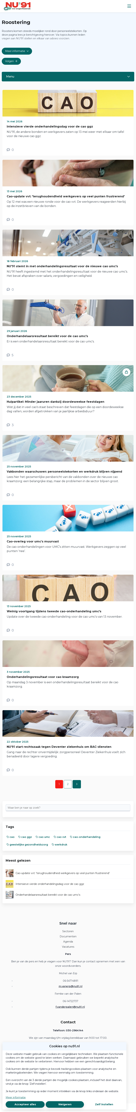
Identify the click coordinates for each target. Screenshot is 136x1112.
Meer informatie (16, 1097)
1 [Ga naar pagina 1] (59, 784)
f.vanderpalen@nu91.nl (70, 1006)
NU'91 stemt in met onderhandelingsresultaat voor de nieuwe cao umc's (62, 266)
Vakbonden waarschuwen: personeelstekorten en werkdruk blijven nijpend (64, 471)
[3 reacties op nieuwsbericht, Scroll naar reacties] (10, 425)
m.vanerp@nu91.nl (70, 986)
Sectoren (68, 931)
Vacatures (68, 946)
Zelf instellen (104, 1104)
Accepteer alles (25, 1104)
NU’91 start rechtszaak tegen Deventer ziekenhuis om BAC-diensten (59, 746)
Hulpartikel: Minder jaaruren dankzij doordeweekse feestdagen (55, 401)
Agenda (68, 941)
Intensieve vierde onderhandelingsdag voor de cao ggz (50, 126)
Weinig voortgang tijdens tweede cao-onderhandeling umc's (54, 611)
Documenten (68, 936)
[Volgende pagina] (77, 784)
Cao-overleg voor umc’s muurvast (33, 541)
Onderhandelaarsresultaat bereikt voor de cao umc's (47, 336)
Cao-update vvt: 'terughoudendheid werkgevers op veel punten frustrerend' (66, 196)
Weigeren (65, 1104)
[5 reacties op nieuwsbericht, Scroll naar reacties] (10, 355)
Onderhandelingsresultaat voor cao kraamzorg (43, 677)
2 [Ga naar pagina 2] (68, 784)
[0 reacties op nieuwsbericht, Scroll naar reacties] (10, 150)
